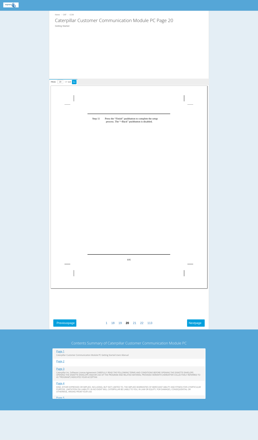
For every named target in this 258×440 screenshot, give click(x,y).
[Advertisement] (130, 55)
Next (195, 323)
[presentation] (63, 81)
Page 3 (60, 369)
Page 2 (60, 361)
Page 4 (60, 383)
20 (127, 323)
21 (134, 323)
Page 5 (60, 398)
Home (57, 15)
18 (113, 323)
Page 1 (60, 351)
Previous (66, 323)
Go (74, 82)
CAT (64, 15)
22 (141, 323)
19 (120, 323)
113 (149, 323)
